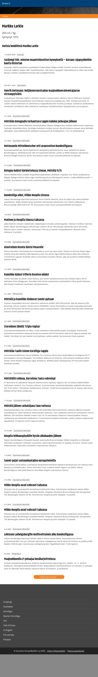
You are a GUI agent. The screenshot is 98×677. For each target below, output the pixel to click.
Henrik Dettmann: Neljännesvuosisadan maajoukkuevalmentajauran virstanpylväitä (42, 92)
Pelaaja (5, 16)
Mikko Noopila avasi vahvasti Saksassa (25, 485)
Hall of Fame (9, 625)
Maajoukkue (16, 554)
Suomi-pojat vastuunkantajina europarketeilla (30, 460)
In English (8, 630)
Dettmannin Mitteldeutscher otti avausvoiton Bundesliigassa (38, 146)
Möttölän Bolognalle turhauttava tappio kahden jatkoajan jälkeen (40, 121)
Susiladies (8, 606)
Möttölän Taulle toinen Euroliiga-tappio (26, 351)
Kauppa (7, 639)
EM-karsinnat (17, 294)
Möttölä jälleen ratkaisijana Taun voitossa (27, 406)
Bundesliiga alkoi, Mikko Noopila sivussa (26, 195)
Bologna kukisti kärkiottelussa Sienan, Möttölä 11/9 (33, 170)
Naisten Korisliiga (11, 616)
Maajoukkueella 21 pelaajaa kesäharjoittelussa (30, 559)
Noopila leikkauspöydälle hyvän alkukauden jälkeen (32, 436)
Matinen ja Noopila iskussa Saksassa (24, 220)
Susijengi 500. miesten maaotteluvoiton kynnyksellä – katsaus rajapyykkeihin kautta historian (48, 62)
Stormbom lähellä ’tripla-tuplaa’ (22, 326)
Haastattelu (21, 85)
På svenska (8, 634)
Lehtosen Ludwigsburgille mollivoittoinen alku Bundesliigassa (38, 534)
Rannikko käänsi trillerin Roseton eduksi (26, 274)
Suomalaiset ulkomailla (21, 116)
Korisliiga (7, 611)
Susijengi (20, 55)
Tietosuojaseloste (75, 651)
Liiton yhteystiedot (56, 651)
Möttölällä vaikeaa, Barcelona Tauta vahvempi (30, 378)
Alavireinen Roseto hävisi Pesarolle (23, 247)
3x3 (5, 620)
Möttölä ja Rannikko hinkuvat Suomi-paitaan (29, 299)
